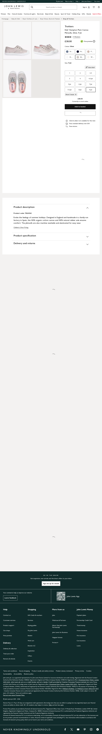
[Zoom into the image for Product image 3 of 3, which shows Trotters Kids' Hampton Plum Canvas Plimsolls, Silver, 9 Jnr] (17, 78)
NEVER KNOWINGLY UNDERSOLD (14, 1)
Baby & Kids (49, 14)
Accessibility (18, 674)
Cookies (88, 671)
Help (78, 1)
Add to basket (80, 107)
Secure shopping (24, 671)
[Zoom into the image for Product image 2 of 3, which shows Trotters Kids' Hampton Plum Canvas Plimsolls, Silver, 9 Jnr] (46, 40)
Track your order (8, 654)
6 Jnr (80, 84)
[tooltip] (94, 41)
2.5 (91, 73)
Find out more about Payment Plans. (14, 695)
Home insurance (82, 630)
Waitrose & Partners (59, 620)
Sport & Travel (65, 14)
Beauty (57, 14)
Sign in (85, 7)
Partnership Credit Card (84, 620)
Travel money (81, 625)
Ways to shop (69, 1)
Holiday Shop (76, 14)
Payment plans (81, 615)
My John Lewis (59, 1)
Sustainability (7, 674)
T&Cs (50, 705)
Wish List (31, 641)
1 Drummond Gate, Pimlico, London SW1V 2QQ (63, 684)
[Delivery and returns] (51, 244)
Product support (8, 625)
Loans (79, 646)
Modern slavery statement (64, 671)
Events (30, 661)
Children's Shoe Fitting (21, 227)
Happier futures (57, 637)
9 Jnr (90, 90)
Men (8, 14)
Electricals (40, 14)
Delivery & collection (10, 649)
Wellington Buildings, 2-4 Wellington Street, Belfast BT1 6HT (80, 689)
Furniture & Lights (30, 14)
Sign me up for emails (51, 583)
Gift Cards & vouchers (35, 615)
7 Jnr (90, 84)
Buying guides (32, 625)
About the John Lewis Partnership (59, 626)
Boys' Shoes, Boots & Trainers (50, 19)
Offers (30, 656)
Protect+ (55, 642)
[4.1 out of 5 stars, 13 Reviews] (72, 37)
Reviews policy (28, 674)
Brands (89, 14)
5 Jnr (69, 84)
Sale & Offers (97, 14)
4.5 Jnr (91, 78)
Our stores (97, 1)
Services (30, 620)
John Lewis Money (87, 1)
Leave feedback (10, 598)
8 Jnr (80, 90)
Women (3, 14)
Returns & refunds (9, 659)
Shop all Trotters (68, 19)
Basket (30, 635)
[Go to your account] (89, 7)
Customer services (9, 620)
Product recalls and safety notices (43, 671)
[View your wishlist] (93, 7)
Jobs (53, 615)
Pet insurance (81, 635)
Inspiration (31, 651)
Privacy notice (79, 671)
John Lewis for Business (60, 632)
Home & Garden (17, 14)
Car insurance (81, 641)
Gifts (83, 14)
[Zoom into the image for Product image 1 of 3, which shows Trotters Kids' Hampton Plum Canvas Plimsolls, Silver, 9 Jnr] (17, 40)
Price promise (7, 635)
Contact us (7, 615)
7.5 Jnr (70, 90)
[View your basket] (99, 7)
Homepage (5, 19)
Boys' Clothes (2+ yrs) (30, 19)
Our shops (6, 630)
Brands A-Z (31, 646)
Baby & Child (15, 19)
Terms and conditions (10, 671)
